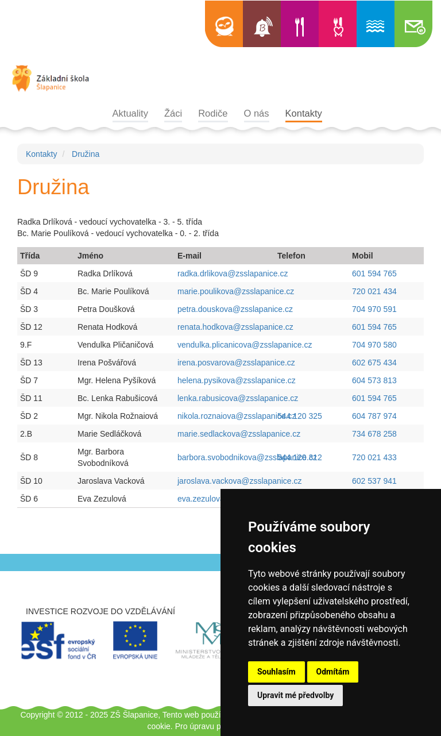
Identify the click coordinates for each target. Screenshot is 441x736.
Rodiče (212, 113)
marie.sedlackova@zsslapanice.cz (240, 433)
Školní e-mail (413, 24)
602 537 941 (374, 480)
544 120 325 (299, 416)
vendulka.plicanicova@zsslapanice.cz (245, 344)
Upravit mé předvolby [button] (295, 695)
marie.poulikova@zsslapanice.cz (236, 291)
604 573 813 (374, 380)
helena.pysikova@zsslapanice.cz (237, 380)
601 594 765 (374, 273)
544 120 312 (299, 457)
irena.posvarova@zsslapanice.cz (237, 362)
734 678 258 (374, 433)
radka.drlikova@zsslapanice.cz (233, 273)
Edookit (224, 24)
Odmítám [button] (333, 671)
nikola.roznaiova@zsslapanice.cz (237, 416)
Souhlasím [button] (276, 671)
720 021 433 (374, 457)
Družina (85, 154)
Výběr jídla (338, 24)
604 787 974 (374, 416)
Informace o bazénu (375, 24)
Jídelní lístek (300, 24)
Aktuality (130, 113)
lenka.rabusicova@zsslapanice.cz (238, 398)
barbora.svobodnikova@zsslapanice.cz (248, 457)
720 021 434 (374, 291)
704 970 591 (374, 309)
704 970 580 (374, 344)
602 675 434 (374, 362)
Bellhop (262, 24)
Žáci (173, 113)
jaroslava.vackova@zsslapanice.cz (240, 480)
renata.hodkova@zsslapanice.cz (236, 327)
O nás (256, 113)
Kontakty (303, 113)
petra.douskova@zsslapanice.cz (236, 309)
